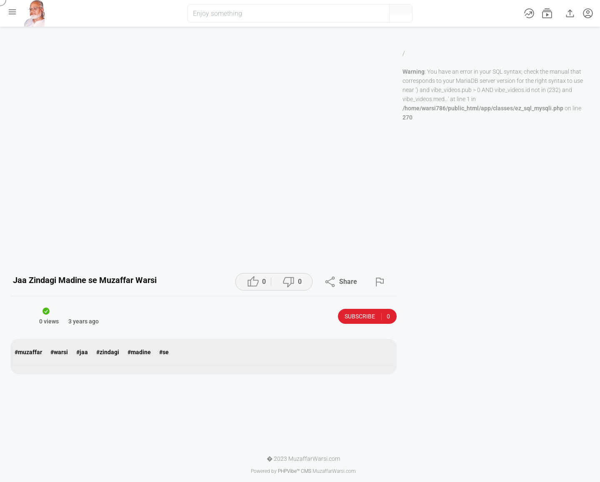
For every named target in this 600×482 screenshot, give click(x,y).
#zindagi (107, 352)
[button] (369, 13)
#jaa (82, 352)
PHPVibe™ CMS (294, 471)
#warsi (59, 352)
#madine (139, 352)
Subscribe (367, 316)
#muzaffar (28, 352)
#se (164, 352)
